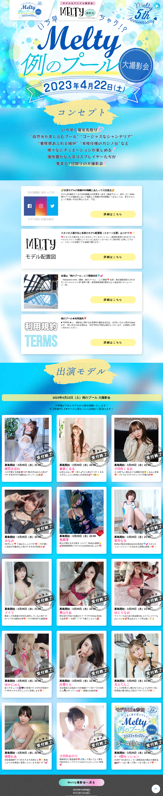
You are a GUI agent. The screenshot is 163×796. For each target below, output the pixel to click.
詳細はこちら (113, 214)
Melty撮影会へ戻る (81, 782)
